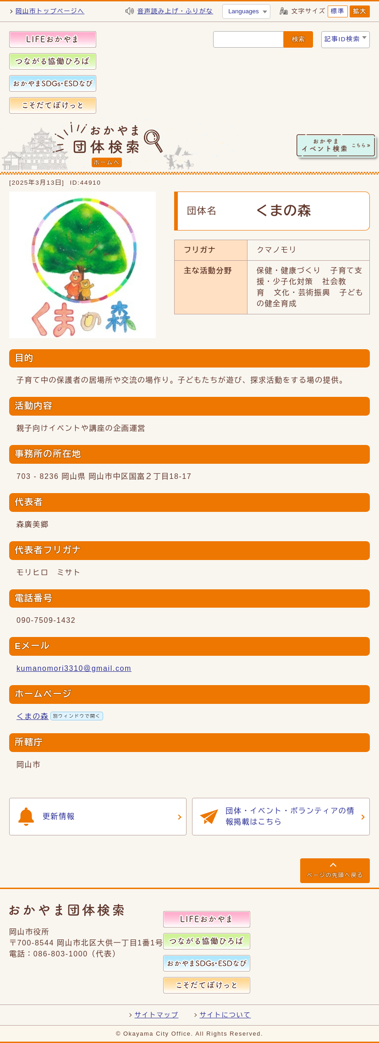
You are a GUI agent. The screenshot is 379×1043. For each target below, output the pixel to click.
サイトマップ (157, 1015)
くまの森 (59, 716)
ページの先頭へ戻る (335, 875)
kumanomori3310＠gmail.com (74, 668)
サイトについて (225, 1015)
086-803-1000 (60, 954)
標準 (338, 11)
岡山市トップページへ (50, 11)
